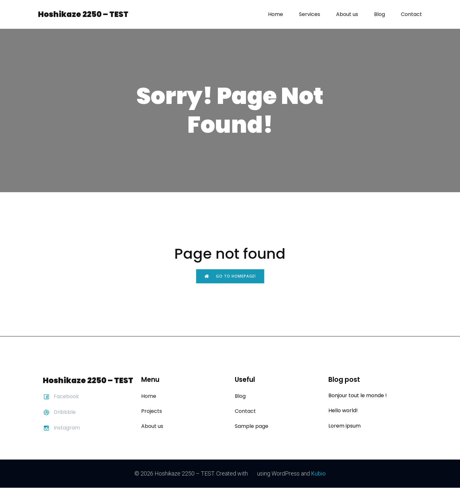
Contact (411, 14)
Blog (379, 14)
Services (309, 14)
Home (275, 14)
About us (347, 14)
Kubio (317, 473)
